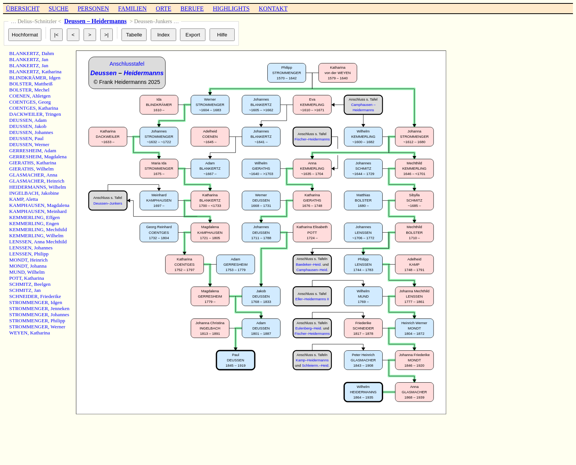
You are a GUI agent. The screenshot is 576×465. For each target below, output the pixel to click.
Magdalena (55, 156)
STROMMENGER (28, 302)
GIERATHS (21, 163)
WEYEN (18, 333)
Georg (44, 102)
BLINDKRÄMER (27, 77)
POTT (15, 278)
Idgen (54, 77)
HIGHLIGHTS (231, 8)
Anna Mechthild (50, 241)
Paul (39, 138)
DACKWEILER (26, 114)
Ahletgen (41, 96)
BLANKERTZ (24, 53)
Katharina (51, 71)
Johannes (44, 132)
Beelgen (42, 284)
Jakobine (50, 193)
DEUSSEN (20, 120)
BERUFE (192, 8)
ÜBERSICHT (22, 8)
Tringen (53, 114)
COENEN (19, 96)
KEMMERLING (26, 217)
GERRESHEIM (25, 150)
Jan (44, 59)
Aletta (31, 199)
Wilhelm (45, 169)
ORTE (163, 8)
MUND (17, 272)
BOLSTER (20, 84)
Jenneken (59, 308)
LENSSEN (20, 241)
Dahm (47, 53)
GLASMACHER (26, 175)
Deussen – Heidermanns (95, 21)
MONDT (18, 260)
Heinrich (56, 181)
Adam (40, 120)
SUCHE (58, 8)
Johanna (38, 266)
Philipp (41, 254)
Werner (42, 144)
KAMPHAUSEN (26, 205)
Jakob (40, 126)
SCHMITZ (20, 284)
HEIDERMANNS (27, 187)
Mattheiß (43, 84)
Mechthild (56, 229)
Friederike (50, 296)
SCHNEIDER (23, 296)
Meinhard (57, 211)
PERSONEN (93, 8)
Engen (52, 223)
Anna (51, 175)
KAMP (16, 199)
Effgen (53, 217)
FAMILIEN (132, 8)
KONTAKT (273, 8)
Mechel (41, 90)
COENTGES (22, 102)
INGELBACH (23, 193)
